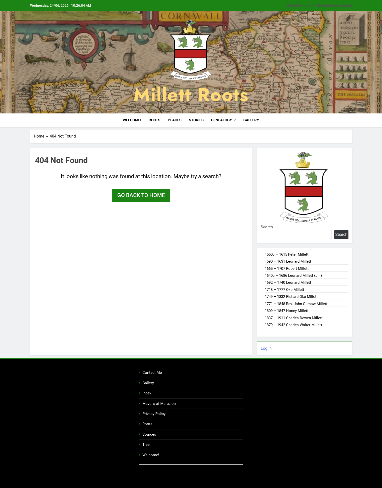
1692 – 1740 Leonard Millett (288, 282)
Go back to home (141, 195)
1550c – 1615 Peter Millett (286, 254)
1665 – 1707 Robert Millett (287, 268)
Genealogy (221, 120)
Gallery (251, 120)
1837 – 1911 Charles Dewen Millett (294, 317)
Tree (146, 444)
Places (174, 120)
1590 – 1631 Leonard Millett (288, 261)
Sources (149, 434)
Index (146, 393)
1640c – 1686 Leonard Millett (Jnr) (293, 275)
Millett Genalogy (300, 5)
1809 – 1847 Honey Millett (286, 310)
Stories (196, 120)
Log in (266, 348)
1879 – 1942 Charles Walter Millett (293, 324)
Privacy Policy (154, 413)
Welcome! (132, 120)
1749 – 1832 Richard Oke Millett (291, 296)
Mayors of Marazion (159, 403)
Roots (154, 120)
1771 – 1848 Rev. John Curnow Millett (296, 303)
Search (267, 226)
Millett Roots (191, 94)
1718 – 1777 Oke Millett (284, 289)
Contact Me (152, 372)
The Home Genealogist (334, 5)
